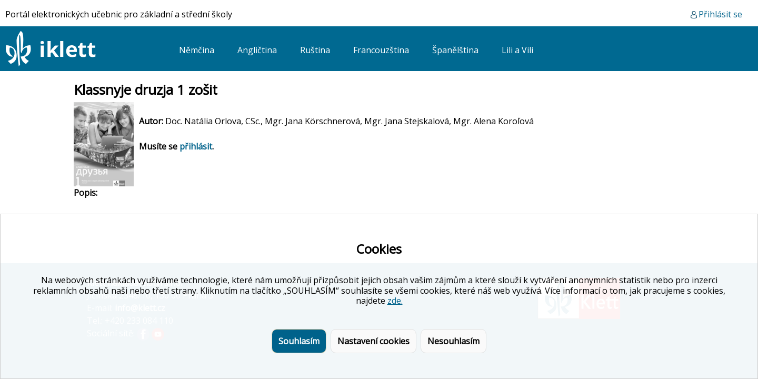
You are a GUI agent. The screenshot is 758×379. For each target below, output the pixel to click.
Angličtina (257, 50)
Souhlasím (299, 341)
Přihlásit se (720, 14)
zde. (395, 300)
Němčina (196, 50)
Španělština (455, 50)
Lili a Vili (517, 50)
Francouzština (381, 50)
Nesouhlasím (453, 341)
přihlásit (195, 146)
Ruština (315, 50)
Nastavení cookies (373, 341)
